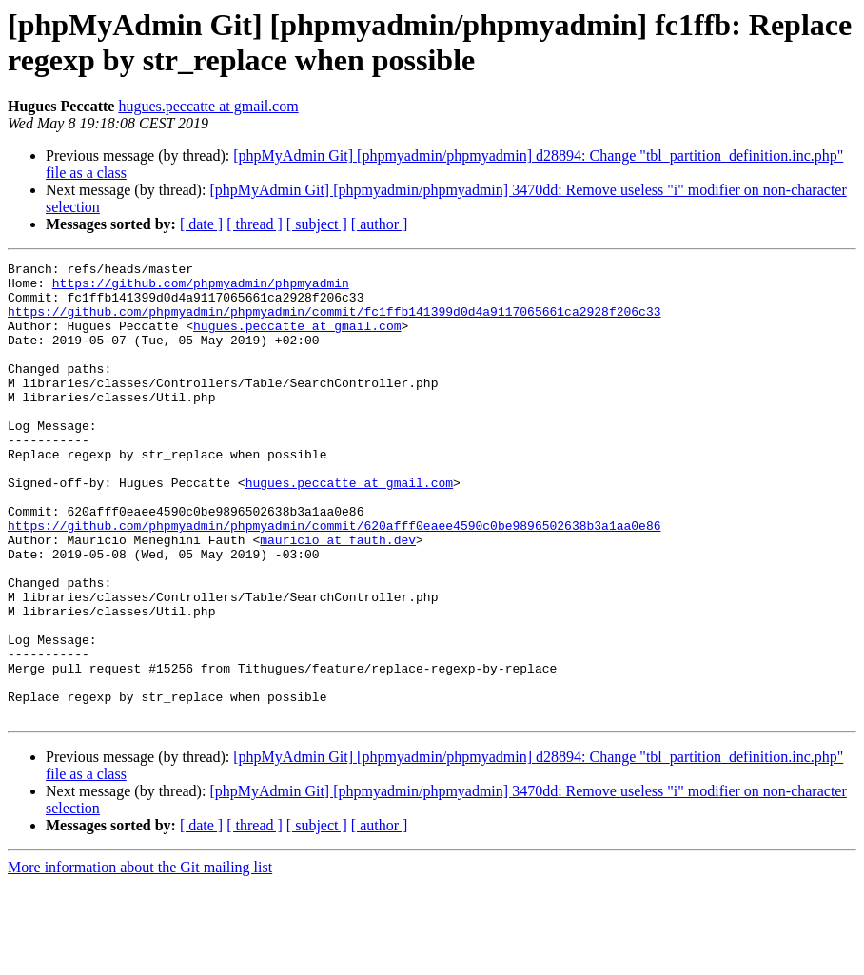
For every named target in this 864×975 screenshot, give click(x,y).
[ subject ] (316, 224)
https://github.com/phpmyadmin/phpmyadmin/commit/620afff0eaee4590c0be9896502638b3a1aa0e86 (334, 579)
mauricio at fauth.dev (338, 596)
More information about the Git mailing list (140, 958)
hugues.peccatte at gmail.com (208, 106)
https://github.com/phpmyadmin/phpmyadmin (200, 288)
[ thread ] (254, 224)
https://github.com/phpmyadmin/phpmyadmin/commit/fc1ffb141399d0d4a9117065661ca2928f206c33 (334, 322)
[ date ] (201, 224)
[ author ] (379, 224)
